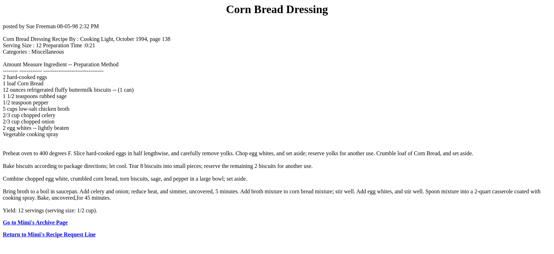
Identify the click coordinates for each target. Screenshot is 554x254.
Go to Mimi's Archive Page (35, 222)
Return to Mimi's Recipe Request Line (49, 234)
